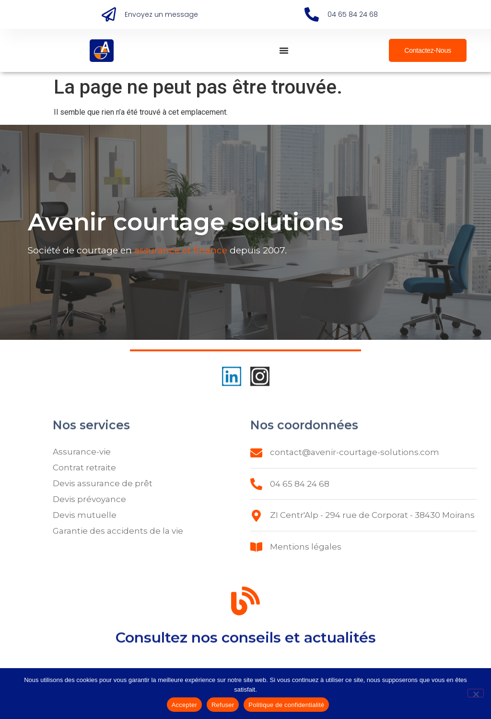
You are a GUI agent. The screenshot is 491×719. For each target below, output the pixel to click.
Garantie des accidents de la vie (118, 531)
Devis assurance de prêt (102, 483)
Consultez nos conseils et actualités (246, 642)
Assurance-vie (82, 451)
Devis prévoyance (89, 499)
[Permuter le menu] (284, 50)
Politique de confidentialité (286, 704)
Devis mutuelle (85, 515)
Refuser (222, 704)
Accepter (184, 704)
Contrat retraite (84, 467)
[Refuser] (476, 693)
